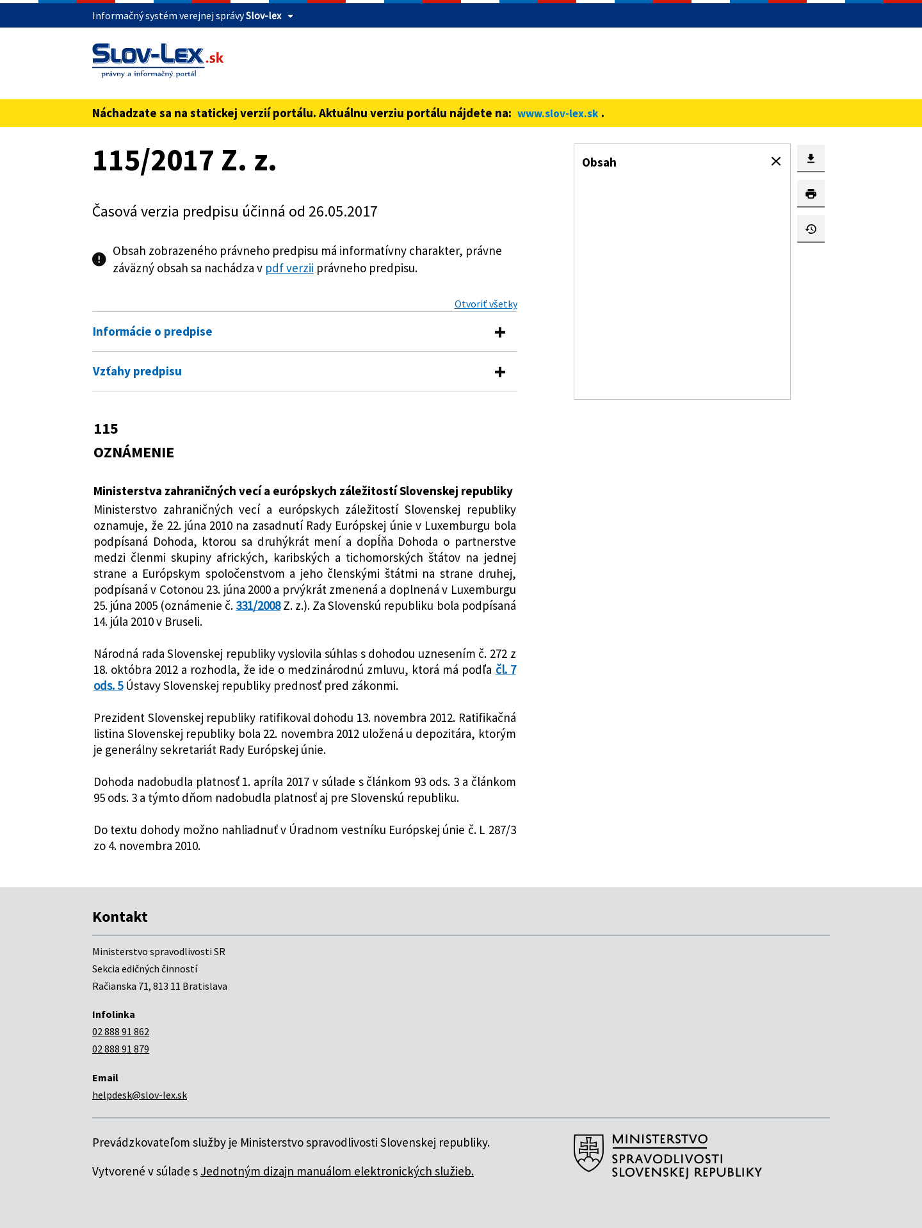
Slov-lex (263, 15)
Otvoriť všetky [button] (486, 303)
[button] (776, 161)
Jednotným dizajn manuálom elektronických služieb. (337, 1171)
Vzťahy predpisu (137, 371)
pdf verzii (289, 267)
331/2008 (258, 605)
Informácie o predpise (153, 331)
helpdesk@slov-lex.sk (139, 1094)
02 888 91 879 (120, 1048)
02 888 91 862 (120, 1031)
